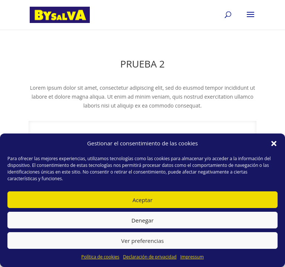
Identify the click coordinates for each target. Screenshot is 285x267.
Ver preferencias (142, 240)
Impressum (192, 257)
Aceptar (142, 200)
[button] (274, 143)
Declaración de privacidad (149, 257)
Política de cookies (100, 257)
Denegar (142, 220)
